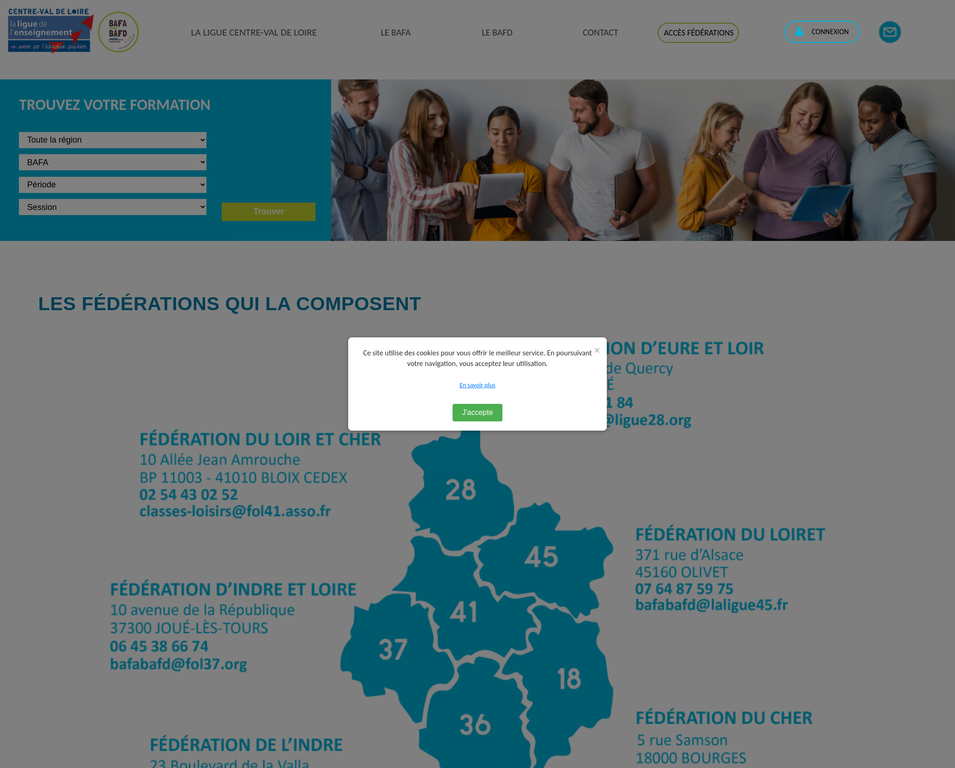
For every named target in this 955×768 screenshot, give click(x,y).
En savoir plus (477, 385)
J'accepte (477, 412)
